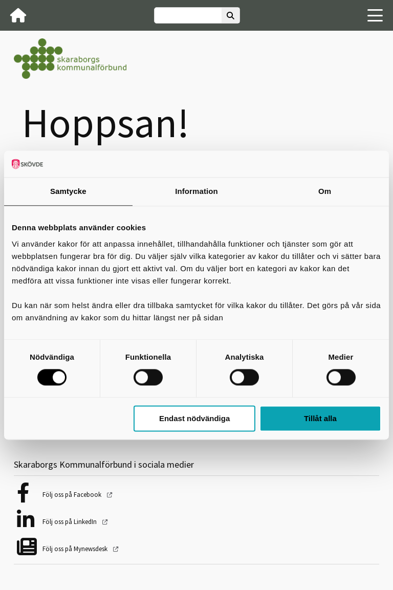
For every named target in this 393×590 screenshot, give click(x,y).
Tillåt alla (320, 418)
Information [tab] (196, 191)
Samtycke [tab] (68, 191)
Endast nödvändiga (194, 418)
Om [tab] (324, 191)
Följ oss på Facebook (72, 494)
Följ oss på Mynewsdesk (75, 548)
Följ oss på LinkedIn (70, 521)
